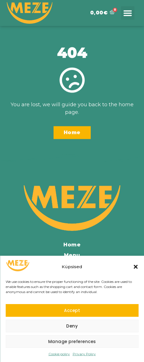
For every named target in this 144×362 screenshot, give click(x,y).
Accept (72, 310)
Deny (72, 326)
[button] (135, 267)
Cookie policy (59, 354)
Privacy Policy (84, 354)
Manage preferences (72, 341)
